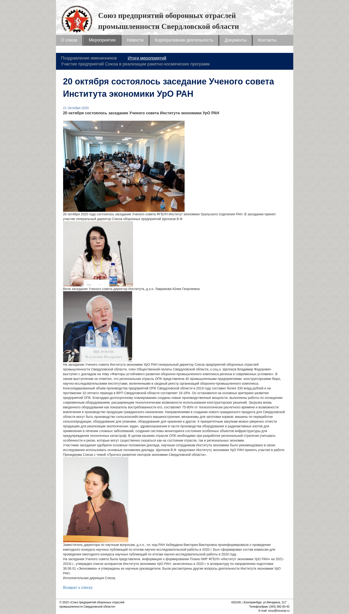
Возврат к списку (78, 588)
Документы (236, 40)
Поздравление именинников (89, 58)
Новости (135, 40)
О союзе (69, 40)
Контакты (267, 40)
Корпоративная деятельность (184, 40)
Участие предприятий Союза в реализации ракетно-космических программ (135, 64)
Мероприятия (102, 40)
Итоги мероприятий (147, 58)
